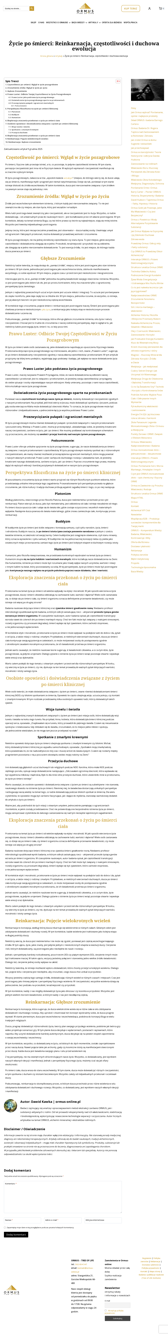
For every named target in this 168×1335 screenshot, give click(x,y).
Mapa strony (154, 1271)
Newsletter (136, 514)
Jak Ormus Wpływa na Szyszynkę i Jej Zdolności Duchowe (147, 233)
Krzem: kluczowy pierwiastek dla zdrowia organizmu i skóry (146, 348)
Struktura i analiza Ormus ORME (147, 267)
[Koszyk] (162, 8)
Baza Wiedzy (137, 571)
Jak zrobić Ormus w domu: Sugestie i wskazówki (144, 142)
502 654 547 (81, 1264)
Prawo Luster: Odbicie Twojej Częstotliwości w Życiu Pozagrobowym (40, 94)
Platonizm (16, 111)
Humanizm (16, 117)
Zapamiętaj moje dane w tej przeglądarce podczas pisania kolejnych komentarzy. (42, 1227)
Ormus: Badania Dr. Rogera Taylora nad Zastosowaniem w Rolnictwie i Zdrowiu (145, 132)
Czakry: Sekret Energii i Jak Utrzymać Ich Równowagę (144, 372)
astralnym (69, 177)
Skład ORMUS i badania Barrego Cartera (147, 122)
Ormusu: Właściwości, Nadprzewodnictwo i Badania (145, 444)
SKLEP (33, 22)
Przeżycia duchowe (20, 132)
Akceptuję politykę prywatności (114, 1311)
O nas (41, 22)
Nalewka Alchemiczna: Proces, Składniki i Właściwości (145, 325)
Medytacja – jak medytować (144, 366)
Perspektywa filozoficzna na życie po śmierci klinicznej (33, 108)
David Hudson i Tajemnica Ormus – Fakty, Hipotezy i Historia (147, 201)
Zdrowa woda (137, 239)
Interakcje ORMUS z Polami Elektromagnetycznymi (144, 261)
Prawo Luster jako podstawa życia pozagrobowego (34, 97)
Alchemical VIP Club (140, 510)
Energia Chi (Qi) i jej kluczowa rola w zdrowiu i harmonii (145, 416)
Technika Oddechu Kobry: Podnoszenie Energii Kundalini (146, 273)
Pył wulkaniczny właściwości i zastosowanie (144, 408)
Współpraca (130, 22)
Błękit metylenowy (140, 558)
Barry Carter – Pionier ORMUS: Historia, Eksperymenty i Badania (147, 193)
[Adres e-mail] (62, 1220)
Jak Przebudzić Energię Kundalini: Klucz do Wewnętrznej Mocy (147, 340)
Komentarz (11, 1183)
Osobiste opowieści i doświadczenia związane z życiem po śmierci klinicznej (43, 123)
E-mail (107, 1301)
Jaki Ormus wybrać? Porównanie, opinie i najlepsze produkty (147, 114)
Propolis (135, 563)
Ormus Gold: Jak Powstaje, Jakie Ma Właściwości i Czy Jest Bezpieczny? (146, 211)
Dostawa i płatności (140, 546)
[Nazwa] (22, 1220)
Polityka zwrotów (139, 554)
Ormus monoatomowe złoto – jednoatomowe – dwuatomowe (146, 452)
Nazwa (9, 1220)
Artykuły (60, 55)
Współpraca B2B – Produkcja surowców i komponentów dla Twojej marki (145, 522)
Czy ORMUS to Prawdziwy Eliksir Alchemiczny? (146, 253)
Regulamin (146, 1258)
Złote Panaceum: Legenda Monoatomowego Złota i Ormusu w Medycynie (147, 426)
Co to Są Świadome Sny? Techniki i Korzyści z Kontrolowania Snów (147, 388)
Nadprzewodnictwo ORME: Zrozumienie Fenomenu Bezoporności (144, 299)
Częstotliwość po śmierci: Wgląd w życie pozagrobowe (33, 84)
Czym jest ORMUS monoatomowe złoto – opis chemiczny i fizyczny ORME (147, 477)
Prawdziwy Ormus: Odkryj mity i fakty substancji (146, 245)
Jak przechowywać (140, 148)
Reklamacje (136, 550)
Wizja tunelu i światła (21, 126)
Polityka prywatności (150, 1268)
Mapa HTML (137, 497)
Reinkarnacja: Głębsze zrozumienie (24, 141)
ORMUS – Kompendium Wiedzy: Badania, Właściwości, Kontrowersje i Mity (146, 534)
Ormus (134, 502)
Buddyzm (16, 114)
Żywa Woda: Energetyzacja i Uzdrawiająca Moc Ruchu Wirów (147, 281)
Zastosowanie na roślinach (144, 163)
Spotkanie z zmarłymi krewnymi (25, 129)
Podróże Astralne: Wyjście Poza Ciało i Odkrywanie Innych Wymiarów (146, 398)
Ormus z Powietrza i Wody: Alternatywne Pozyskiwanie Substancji (144, 223)
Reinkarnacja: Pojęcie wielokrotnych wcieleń (28, 138)
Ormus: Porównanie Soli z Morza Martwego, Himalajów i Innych (147, 468)
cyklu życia (46, 309)
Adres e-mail (52, 1220)
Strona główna (46, 55)
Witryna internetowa (96, 1220)
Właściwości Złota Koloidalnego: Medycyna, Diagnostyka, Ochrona (147, 181)
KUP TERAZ (130, 8)
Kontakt (135, 506)
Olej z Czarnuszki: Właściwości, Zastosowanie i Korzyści (146, 333)
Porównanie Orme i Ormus (144, 187)
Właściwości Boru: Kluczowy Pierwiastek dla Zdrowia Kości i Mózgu (145, 172)
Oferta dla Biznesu (112, 22)
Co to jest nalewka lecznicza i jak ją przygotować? (147, 289)
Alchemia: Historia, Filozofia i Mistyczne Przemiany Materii (145, 317)
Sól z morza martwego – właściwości (143, 309)
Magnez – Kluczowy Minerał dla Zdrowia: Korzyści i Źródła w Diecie (146, 358)
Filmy (133, 108)
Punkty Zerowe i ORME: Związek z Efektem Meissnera (146, 436)
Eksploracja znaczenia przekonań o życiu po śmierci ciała (34, 120)
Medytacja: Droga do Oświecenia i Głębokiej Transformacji (147, 380)
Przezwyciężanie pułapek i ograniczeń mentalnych (33, 103)
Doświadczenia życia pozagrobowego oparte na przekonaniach (39, 100)
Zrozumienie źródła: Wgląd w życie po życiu (28, 88)
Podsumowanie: (21, 105)
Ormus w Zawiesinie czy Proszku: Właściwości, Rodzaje (147, 487)
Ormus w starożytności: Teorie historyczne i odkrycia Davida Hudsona (146, 156)
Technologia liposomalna (143, 567)
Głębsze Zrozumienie (17, 91)
